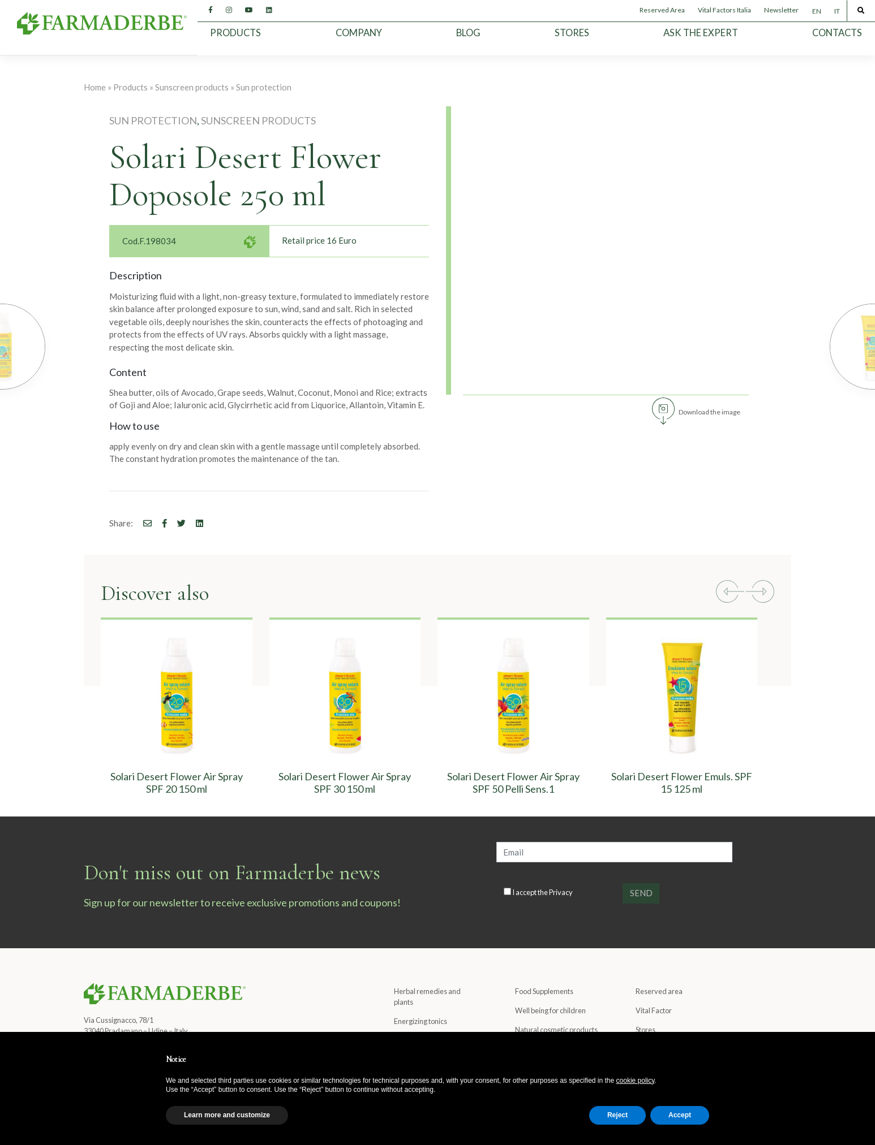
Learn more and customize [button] (227, 1115)
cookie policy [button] (635, 1080)
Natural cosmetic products (556, 1029)
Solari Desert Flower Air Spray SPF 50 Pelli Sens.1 (513, 782)
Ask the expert (700, 32)
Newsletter (781, 10)
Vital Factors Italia (724, 10)
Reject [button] (617, 1115)
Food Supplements (544, 991)
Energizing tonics (420, 1021)
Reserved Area (662, 10)
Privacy (561, 892)
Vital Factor (654, 1010)
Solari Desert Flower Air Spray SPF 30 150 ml (344, 782)
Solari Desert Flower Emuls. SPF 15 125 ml (681, 782)
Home (95, 87)
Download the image (709, 412)
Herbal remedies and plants (427, 996)
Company (359, 32)
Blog (468, 32)
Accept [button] (679, 1115)
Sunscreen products (192, 87)
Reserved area (659, 991)
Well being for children (550, 1010)
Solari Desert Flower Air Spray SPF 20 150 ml (176, 782)
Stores (572, 32)
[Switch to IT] (836, 11)
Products (235, 32)
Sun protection (263, 87)
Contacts (837, 32)
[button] (730, 593)
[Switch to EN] (816, 11)
